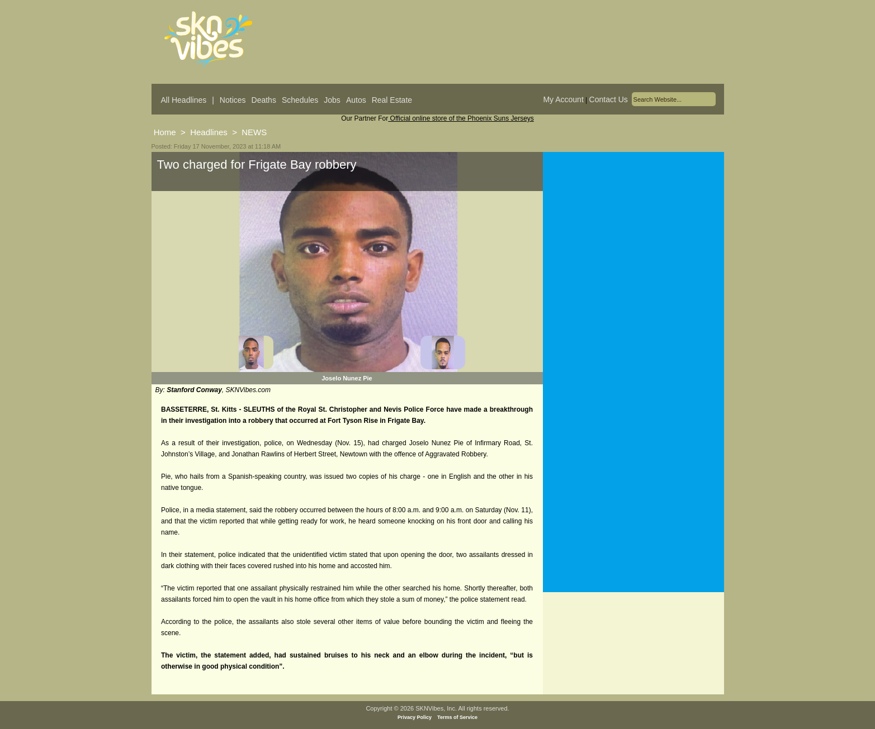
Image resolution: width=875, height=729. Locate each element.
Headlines (209, 132)
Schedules (300, 100)
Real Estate (392, 100)
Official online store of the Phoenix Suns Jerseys (461, 118)
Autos (356, 100)
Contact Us (608, 99)
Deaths (264, 100)
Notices (233, 100)
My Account (563, 99)
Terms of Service (457, 717)
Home (165, 132)
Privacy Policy (415, 717)
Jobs (332, 100)
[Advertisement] (633, 262)
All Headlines (184, 100)
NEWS (254, 132)
